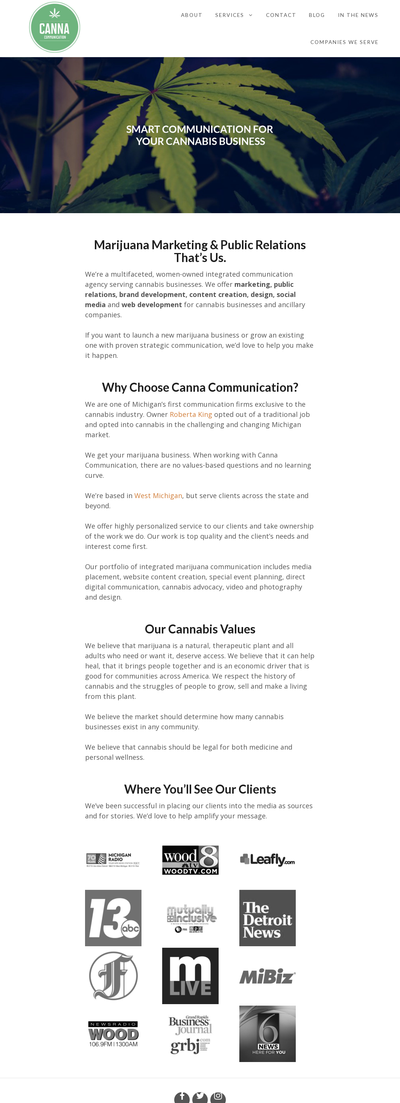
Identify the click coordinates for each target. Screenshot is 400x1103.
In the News (358, 15)
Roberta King (192, 414)
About (192, 15)
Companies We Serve (344, 42)
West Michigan (158, 495)
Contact (281, 15)
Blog (317, 15)
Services (229, 15)
